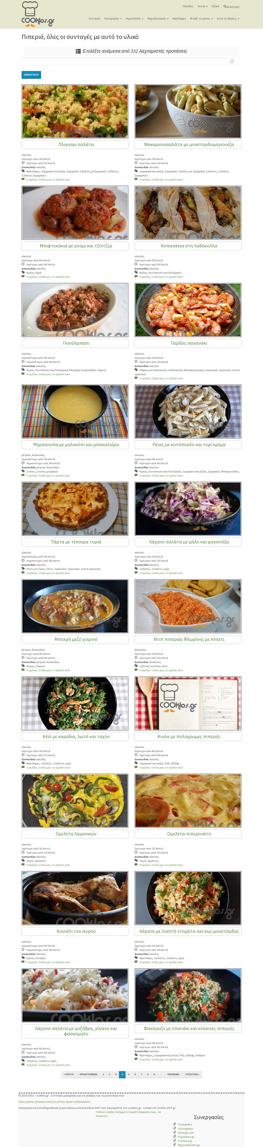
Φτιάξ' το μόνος (201, 18)
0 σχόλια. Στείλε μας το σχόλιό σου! (46, 179)
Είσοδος (188, 6)
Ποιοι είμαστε (67, 1102)
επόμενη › (173, 1074)
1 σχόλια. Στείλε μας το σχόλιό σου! (159, 378)
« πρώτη (69, 1074)
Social (202, 6)
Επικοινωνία (43, 1102)
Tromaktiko (185, 1124)
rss (55, 1102)
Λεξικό (215, 6)
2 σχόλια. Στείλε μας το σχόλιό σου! (46, 767)
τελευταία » (192, 1074)
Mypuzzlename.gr (189, 1145)
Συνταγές (94, 18)
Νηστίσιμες (179, 18)
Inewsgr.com (186, 1132)
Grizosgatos (185, 1128)
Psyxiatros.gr (186, 1137)
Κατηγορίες (113, 18)
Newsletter (84, 1102)
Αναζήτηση (232, 6)
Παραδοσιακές (158, 18)
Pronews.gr (185, 1141)
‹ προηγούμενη (88, 1074)
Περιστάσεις (134, 18)
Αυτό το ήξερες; (228, 18)
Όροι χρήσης (26, 1102)
